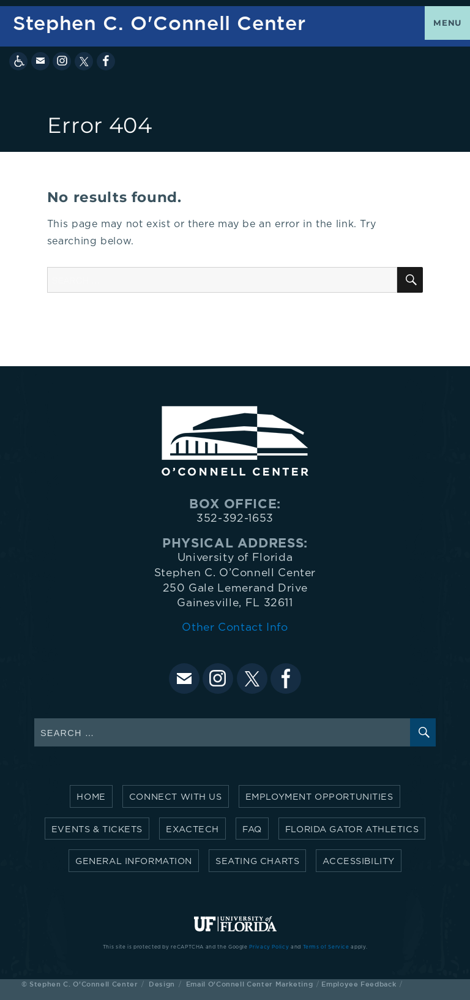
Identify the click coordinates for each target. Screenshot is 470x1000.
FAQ (252, 829)
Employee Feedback (358, 984)
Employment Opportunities (319, 797)
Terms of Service (326, 947)
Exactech (192, 829)
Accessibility (359, 861)
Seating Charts (257, 861)
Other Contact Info (235, 627)
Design (162, 984)
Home (90, 797)
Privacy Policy (269, 947)
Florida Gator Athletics (352, 829)
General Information (133, 861)
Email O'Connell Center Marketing (249, 984)
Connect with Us (175, 797)
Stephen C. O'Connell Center (159, 23)
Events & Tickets (97, 829)
